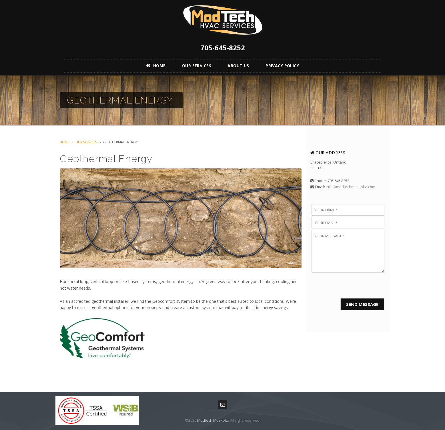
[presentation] (348, 285)
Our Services (86, 142)
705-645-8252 (222, 47)
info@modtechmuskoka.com (350, 186)
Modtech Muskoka (213, 420)
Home (64, 142)
